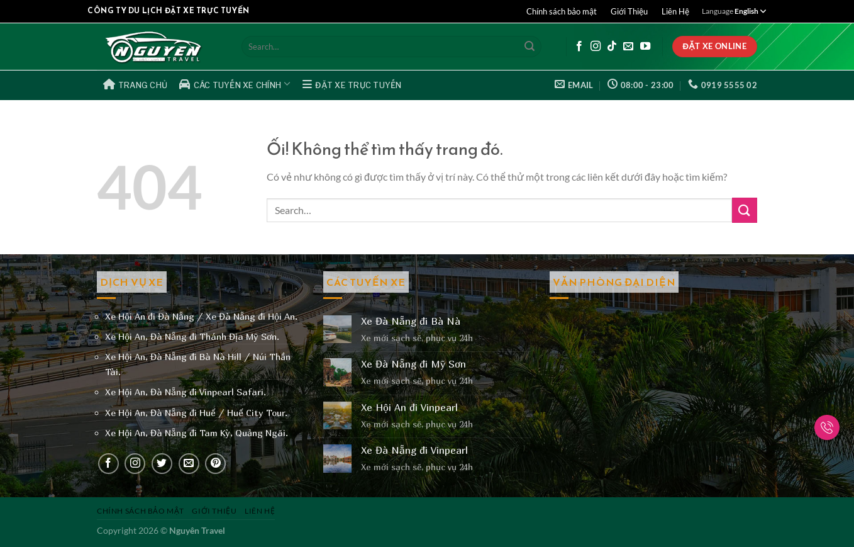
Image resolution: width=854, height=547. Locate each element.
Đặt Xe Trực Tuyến (352, 84)
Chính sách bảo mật (561, 11)
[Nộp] (529, 46)
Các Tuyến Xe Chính (235, 83)
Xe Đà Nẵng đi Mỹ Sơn (413, 364)
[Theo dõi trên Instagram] (596, 46)
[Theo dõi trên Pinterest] (215, 463)
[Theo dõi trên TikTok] (612, 46)
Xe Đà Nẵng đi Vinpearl (414, 450)
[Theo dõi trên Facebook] (579, 46)
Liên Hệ (675, 11)
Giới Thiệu (629, 11)
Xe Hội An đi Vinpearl (409, 408)
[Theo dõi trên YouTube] (645, 46)
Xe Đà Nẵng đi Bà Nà (410, 321)
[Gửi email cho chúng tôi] (628, 46)
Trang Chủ (135, 84)
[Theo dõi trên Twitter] (162, 463)
